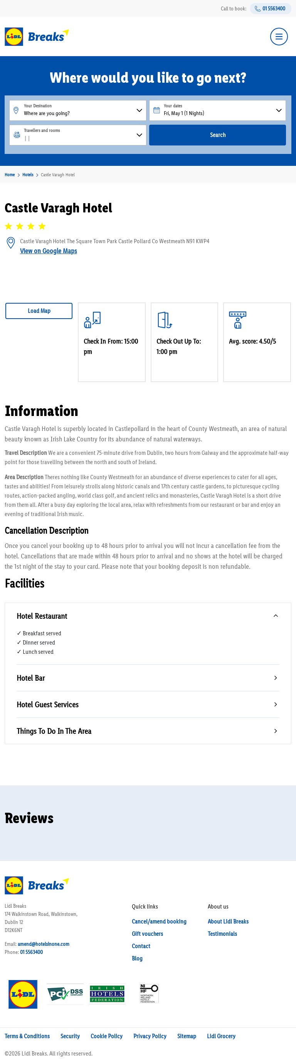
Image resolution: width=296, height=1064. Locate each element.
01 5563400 (273, 8)
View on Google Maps (48, 251)
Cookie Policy (107, 1036)
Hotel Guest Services (48, 704)
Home (10, 174)
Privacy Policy (149, 1036)
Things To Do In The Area (54, 731)
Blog (137, 958)
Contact (141, 946)
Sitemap (186, 1036)
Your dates (173, 106)
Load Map (39, 310)
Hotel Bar (31, 678)
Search (217, 135)
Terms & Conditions (27, 1036)
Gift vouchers (147, 933)
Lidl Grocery (221, 1036)
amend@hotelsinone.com (43, 944)
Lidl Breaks (34, 1053)
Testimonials (222, 933)
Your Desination (38, 106)
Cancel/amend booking (159, 921)
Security (70, 1036)
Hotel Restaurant (42, 616)
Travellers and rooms (42, 130)
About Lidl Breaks (228, 921)
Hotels (27, 174)
